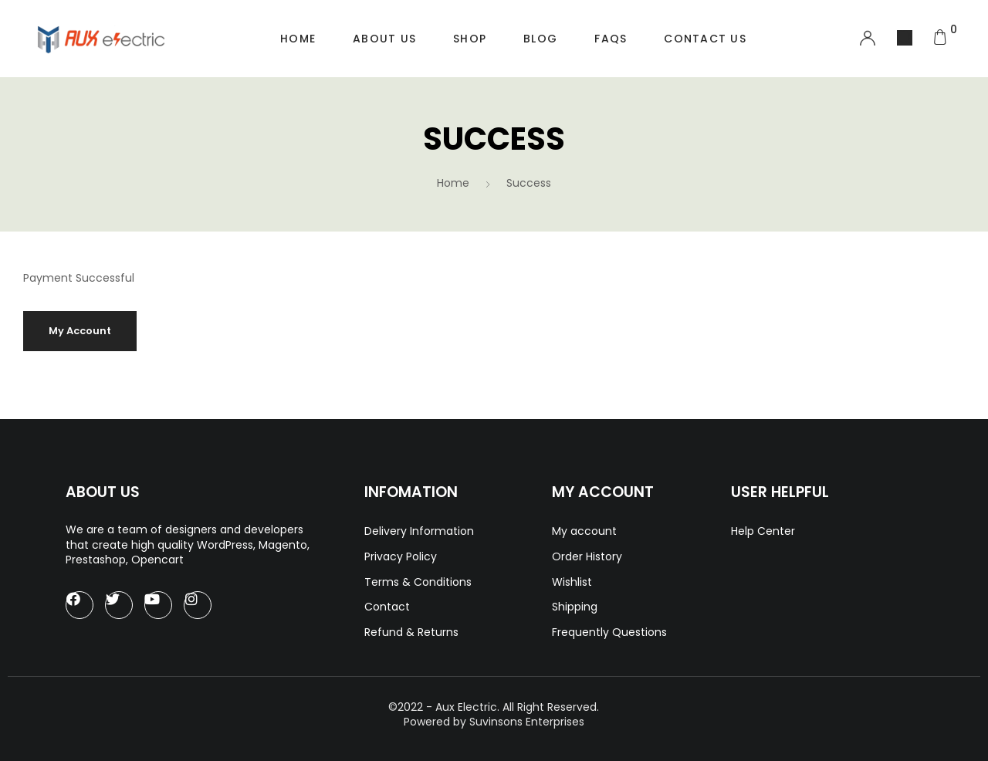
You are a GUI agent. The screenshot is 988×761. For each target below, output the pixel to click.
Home (298, 38)
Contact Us (705, 38)
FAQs (610, 38)
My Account (80, 330)
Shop (469, 38)
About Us (384, 38)
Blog (540, 38)
